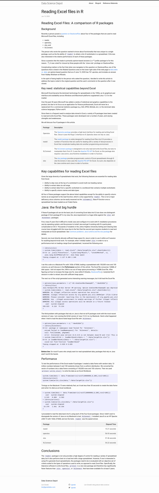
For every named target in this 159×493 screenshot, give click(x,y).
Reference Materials (110, 3)
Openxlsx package (64, 132)
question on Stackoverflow (70, 34)
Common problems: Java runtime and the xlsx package (90, 231)
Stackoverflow (96, 271)
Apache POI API (86, 151)
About (91, 3)
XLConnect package (64, 149)
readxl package (62, 139)
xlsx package (62, 158)
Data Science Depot (52, 3)
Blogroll (98, 3)
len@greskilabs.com (48, 485)
